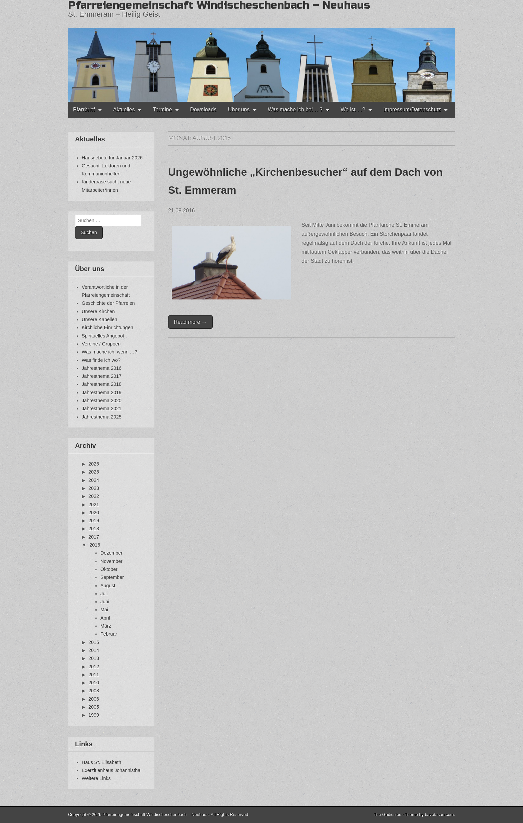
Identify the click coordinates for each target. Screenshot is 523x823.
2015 (93, 642)
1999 (93, 715)
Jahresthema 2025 (101, 417)
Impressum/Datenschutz (412, 109)
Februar (108, 634)
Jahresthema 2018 (101, 384)
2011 (93, 674)
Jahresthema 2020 (101, 400)
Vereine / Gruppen (101, 343)
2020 (93, 512)
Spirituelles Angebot (103, 335)
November (111, 561)
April (105, 618)
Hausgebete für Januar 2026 (112, 157)
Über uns (239, 109)
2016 (94, 545)
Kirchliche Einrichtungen (107, 327)
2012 (93, 666)
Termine (162, 109)
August (107, 585)
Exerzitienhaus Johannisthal (111, 770)
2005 (93, 707)
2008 (93, 690)
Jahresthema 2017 (101, 376)
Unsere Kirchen (98, 311)
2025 (93, 472)
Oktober (108, 569)
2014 (93, 650)
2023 (93, 488)
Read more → (190, 322)
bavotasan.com (439, 814)
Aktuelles (124, 109)
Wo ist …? (353, 109)
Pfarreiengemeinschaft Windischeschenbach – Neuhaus (155, 814)
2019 (93, 520)
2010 (93, 682)
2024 (93, 480)
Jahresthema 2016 (101, 368)
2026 (93, 464)
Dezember (111, 553)
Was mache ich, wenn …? (109, 351)
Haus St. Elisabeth (101, 762)
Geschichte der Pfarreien (108, 303)
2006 (93, 699)
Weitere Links (96, 778)
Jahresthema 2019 (101, 392)
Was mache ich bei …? (295, 109)
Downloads (203, 109)
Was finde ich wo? (101, 360)
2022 (93, 496)
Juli (104, 593)
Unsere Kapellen (99, 319)
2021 (93, 504)
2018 (93, 528)
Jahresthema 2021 (101, 408)
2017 (93, 537)
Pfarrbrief (84, 109)
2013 (93, 658)
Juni (104, 601)
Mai (104, 609)
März (105, 626)
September (112, 577)
